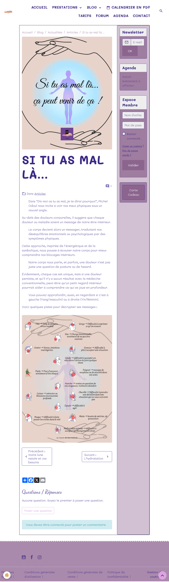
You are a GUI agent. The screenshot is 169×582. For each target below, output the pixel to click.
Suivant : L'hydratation (97, 457)
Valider (133, 165)
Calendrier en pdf (128, 7)
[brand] (8, 11)
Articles (72, 32)
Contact (141, 15)
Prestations (65, 7)
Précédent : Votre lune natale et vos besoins (35, 456)
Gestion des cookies (155, 574)
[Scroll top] (162, 575)
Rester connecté (133, 136)
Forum (102, 15)
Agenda (120, 15)
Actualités (55, 32)
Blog (92, 7)
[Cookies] (7, 575)
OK (130, 51)
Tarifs (84, 15)
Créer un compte (132, 146)
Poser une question (38, 511)
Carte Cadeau (133, 192)
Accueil (39, 7)
